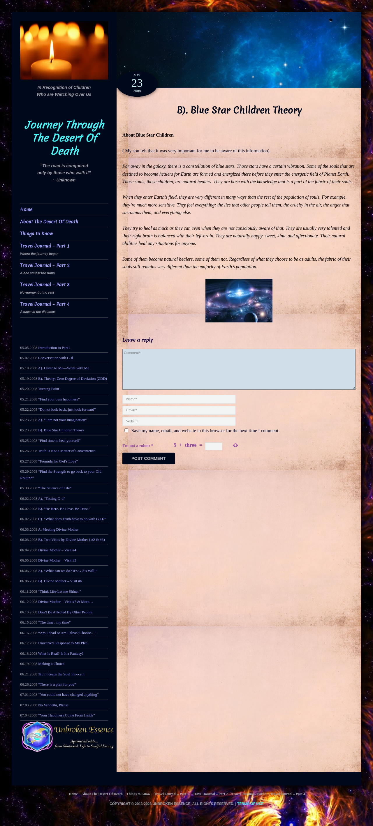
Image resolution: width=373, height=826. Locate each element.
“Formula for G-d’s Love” (58, 461)
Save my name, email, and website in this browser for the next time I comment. (205, 430)
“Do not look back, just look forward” (67, 409)
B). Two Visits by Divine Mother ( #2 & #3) (71, 539)
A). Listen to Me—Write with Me (63, 368)
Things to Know (36, 234)
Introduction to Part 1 (54, 347)
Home (26, 209)
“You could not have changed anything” (68, 694)
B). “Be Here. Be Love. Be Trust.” (64, 508)
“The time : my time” (54, 622)
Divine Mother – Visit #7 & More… (65, 601)
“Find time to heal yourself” (59, 440)
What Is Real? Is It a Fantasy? (61, 653)
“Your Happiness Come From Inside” (66, 715)
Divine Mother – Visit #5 (57, 560)
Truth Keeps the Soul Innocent (61, 674)
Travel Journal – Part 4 (44, 304)
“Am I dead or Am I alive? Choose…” (67, 633)
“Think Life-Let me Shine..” (59, 591)
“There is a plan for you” (57, 684)
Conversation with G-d (55, 358)
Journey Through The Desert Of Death (64, 138)
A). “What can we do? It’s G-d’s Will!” (67, 571)
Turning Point (48, 388)
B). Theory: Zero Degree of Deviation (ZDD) (72, 378)
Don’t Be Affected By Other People (65, 612)
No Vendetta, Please (53, 705)
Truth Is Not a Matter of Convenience (66, 451)
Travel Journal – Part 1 (44, 246)
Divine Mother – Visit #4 (57, 550)
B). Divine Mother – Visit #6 (60, 581)
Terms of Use (250, 804)
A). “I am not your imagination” (62, 420)
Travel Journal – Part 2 (45, 265)
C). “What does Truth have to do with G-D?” (72, 519)
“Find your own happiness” (59, 399)
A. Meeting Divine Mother (58, 529)
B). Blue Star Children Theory (61, 430)
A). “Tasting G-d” (51, 498)
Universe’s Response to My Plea (62, 643)
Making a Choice (51, 663)
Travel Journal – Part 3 (44, 285)
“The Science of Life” (54, 488)
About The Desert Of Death (49, 222)
